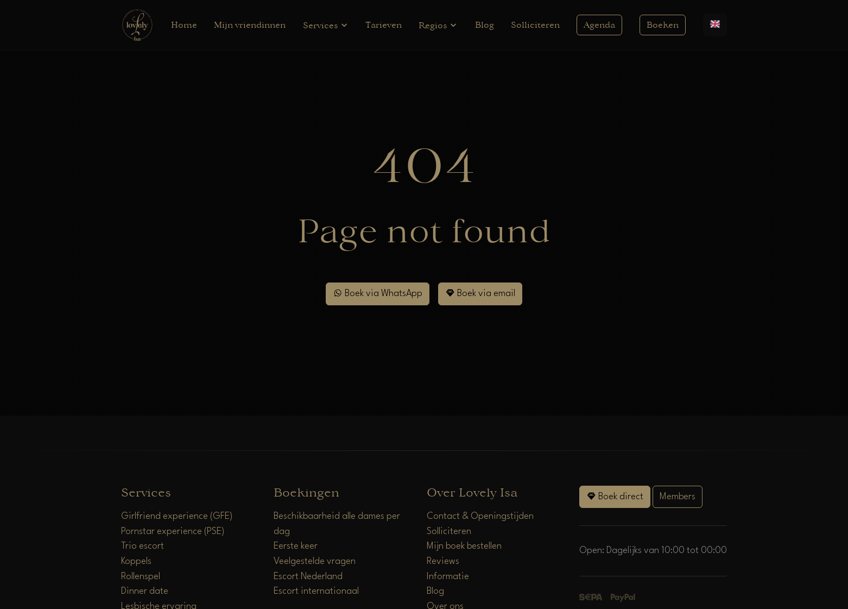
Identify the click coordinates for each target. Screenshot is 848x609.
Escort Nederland (308, 576)
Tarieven (383, 25)
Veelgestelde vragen (315, 561)
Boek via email (480, 293)
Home (184, 25)
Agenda (599, 25)
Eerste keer (296, 546)
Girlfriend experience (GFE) (177, 516)
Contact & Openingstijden (480, 516)
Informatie (448, 576)
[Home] (137, 24)
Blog (484, 25)
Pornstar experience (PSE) (173, 531)
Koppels (136, 561)
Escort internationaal (316, 591)
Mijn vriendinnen (250, 25)
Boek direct (614, 496)
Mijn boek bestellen (464, 546)
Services (326, 25)
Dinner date (144, 591)
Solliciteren (535, 25)
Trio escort (142, 546)
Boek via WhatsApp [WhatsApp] (377, 293)
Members (677, 496)
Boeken (663, 25)
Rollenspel (140, 576)
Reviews (443, 561)
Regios (438, 25)
